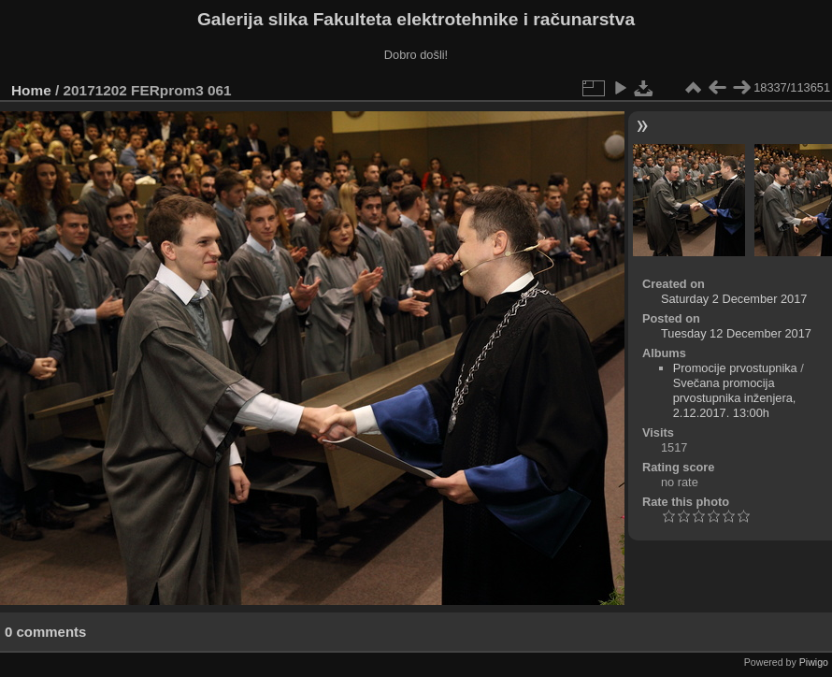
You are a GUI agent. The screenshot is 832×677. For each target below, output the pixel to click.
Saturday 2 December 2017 (734, 299)
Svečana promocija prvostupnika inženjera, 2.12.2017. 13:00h (734, 398)
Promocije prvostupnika (735, 368)
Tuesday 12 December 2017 (736, 333)
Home (31, 90)
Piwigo (813, 662)
